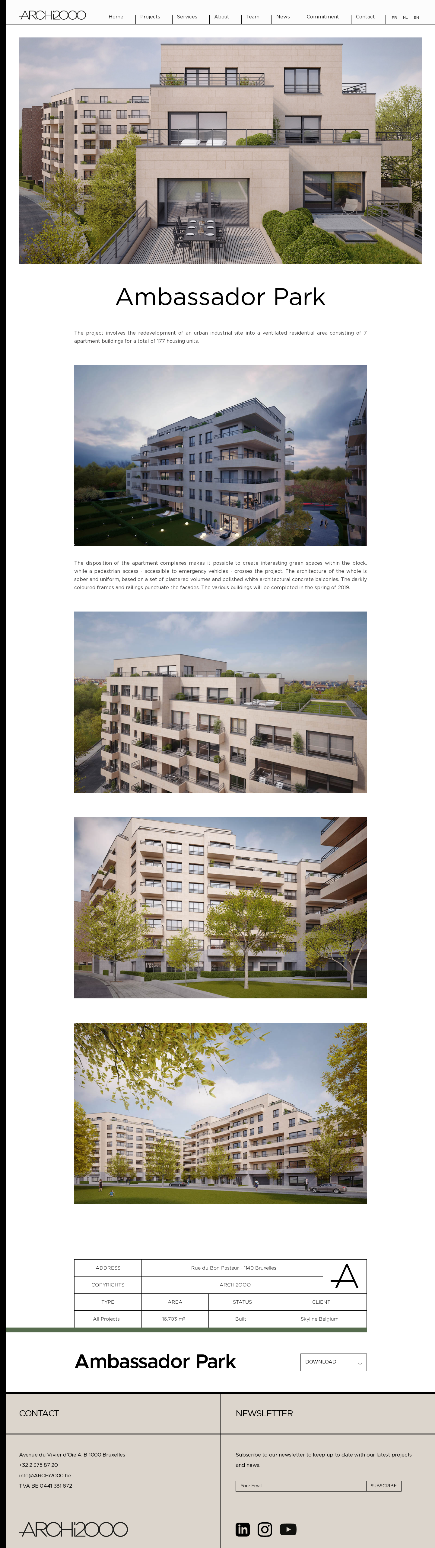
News (283, 17)
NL (405, 17)
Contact (365, 17)
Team (252, 17)
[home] (52, 15)
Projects (150, 17)
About (221, 17)
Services (187, 17)
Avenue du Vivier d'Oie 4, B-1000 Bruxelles (72, 1455)
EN (416, 17)
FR (394, 17)
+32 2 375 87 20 (38, 1465)
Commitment (323, 17)
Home (116, 17)
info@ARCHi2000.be (45, 1475)
